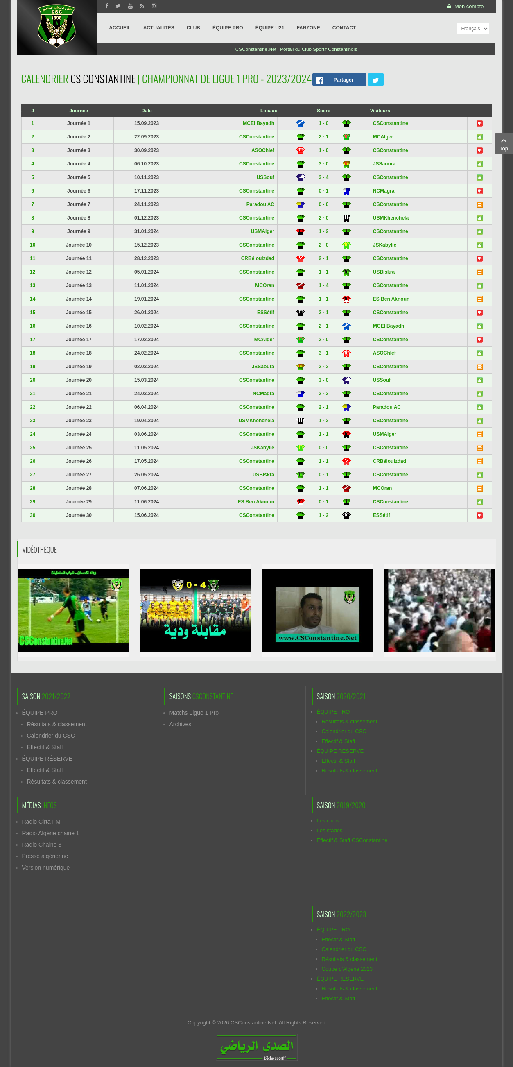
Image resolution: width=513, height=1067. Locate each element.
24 (32, 434)
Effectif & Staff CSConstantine (352, 840)
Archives (180, 724)
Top (504, 143)
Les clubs (328, 821)
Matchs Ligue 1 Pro (194, 712)
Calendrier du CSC (51, 735)
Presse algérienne (45, 856)
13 (32, 285)
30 (32, 515)
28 (32, 488)
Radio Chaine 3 (42, 844)
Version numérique (46, 867)
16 (32, 326)
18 (32, 353)
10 (32, 245)
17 (32, 339)
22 (32, 407)
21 (32, 393)
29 (32, 502)
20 (32, 380)
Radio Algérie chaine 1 (50, 833)
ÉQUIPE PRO (40, 712)
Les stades (330, 830)
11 (32, 258)
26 (32, 461)
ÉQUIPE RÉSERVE (47, 758)
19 (32, 366)
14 (32, 299)
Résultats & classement (57, 724)
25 (32, 448)
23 (32, 421)
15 (32, 312)
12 (32, 272)
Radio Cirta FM (41, 821)
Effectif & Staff (45, 747)
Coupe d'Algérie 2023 (347, 969)
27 (32, 475)
